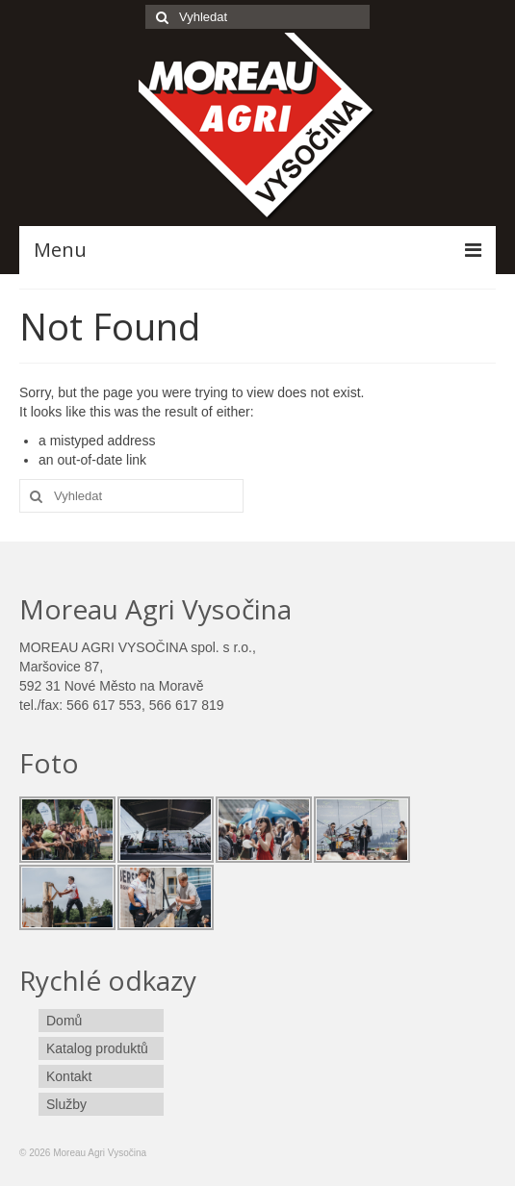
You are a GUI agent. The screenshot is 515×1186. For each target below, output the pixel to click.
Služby (66, 1104)
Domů (64, 1020)
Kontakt (68, 1076)
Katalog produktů (97, 1048)
